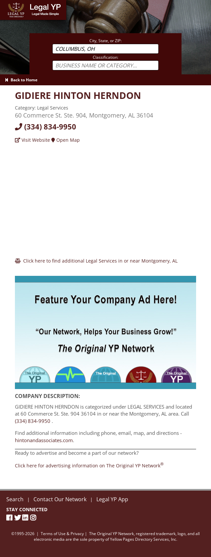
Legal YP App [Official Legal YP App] (112, 499)
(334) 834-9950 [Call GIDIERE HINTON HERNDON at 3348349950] (32, 421)
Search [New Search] (15, 499)
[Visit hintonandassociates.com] (78, 95)
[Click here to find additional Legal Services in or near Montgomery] (96, 261)
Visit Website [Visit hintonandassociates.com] (32, 140)
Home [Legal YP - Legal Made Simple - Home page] (6, 3)
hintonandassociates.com (44, 440)
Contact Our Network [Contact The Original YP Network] (59, 499)
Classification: (105, 57)
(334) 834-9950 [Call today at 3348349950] (45, 126)
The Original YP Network (111, 533)
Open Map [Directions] (65, 140)
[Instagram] (34, 517)
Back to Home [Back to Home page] (21, 80)
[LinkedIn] (26, 517)
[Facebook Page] (10, 517)
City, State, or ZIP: (105, 40)
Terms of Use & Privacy (62, 533)
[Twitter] (18, 517)
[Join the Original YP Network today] (89, 465)
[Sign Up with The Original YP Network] (105, 329)
